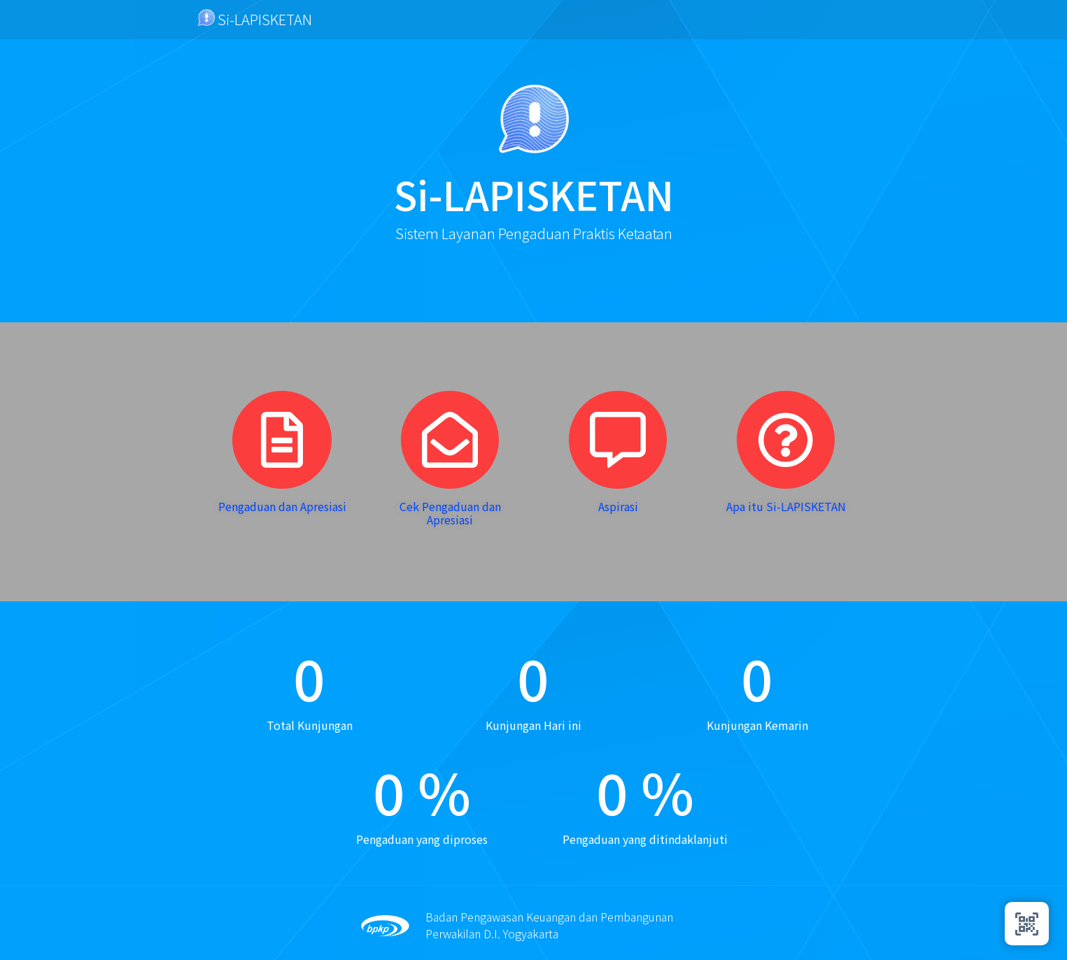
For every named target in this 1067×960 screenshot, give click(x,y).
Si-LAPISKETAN (255, 19)
